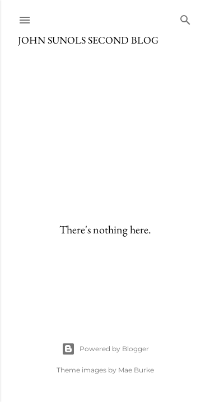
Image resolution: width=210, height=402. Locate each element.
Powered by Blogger (105, 349)
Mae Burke (136, 370)
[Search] (185, 17)
